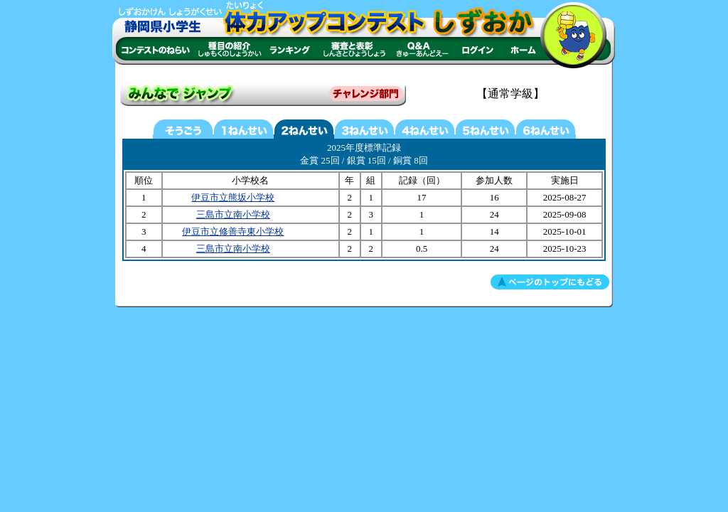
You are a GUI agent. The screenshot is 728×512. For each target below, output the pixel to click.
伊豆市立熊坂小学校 (232, 197)
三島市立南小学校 (233, 214)
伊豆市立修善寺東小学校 (233, 231)
